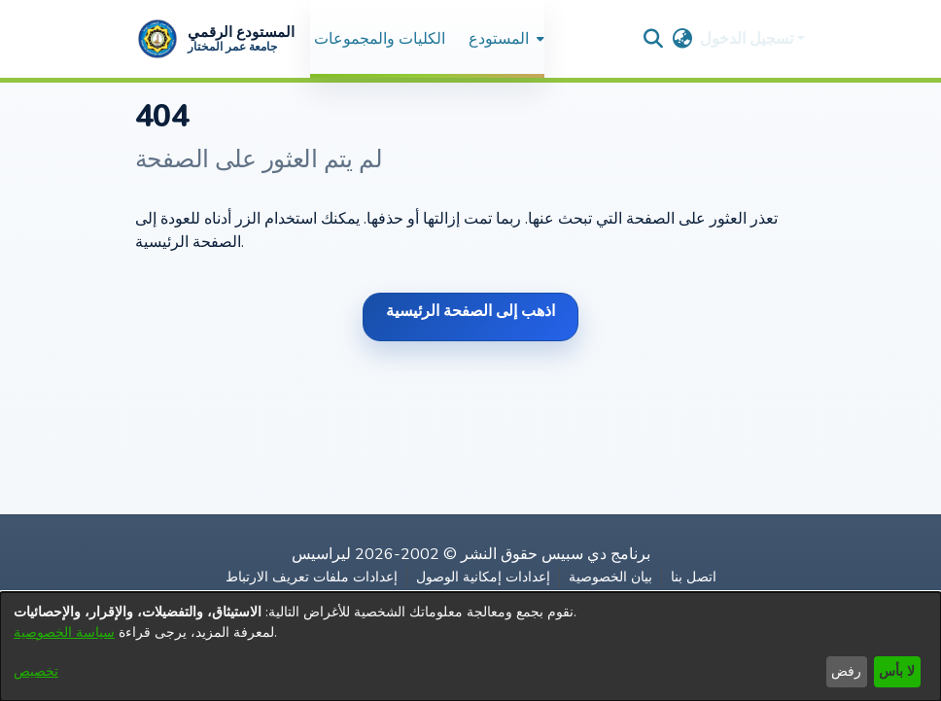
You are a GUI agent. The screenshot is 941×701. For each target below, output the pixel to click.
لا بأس (897, 671)
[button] (215, 39)
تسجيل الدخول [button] (748, 39)
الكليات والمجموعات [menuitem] (379, 39)
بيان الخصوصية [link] (610, 577)
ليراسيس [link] (321, 554)
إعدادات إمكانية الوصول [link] (483, 577)
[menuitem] (504, 38)
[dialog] (470, 646)
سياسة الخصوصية (64, 632)
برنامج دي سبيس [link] (595, 554)
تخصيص (36, 671)
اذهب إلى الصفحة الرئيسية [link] (470, 311)
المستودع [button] (499, 39)
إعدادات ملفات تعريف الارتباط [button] (312, 577)
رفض (846, 671)
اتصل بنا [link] (693, 577)
